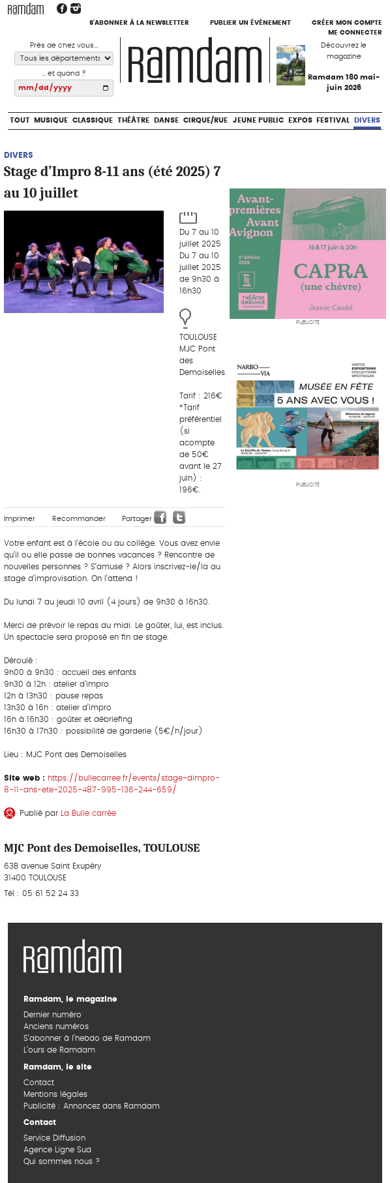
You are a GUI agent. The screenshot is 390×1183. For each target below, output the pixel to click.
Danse (166, 120)
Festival (333, 120)
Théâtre (133, 120)
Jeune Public (258, 120)
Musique (51, 120)
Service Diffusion (54, 1138)
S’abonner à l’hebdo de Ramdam (87, 1038)
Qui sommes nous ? (61, 1161)
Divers (367, 120)
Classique (92, 120)
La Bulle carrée (88, 813)
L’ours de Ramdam (59, 1050)
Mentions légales (55, 1094)
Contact (38, 1082)
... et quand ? (64, 73)
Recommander (79, 518)
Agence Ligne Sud (57, 1150)
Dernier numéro (52, 1015)
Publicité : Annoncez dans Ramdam (91, 1106)
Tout (20, 120)
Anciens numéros (56, 1026)
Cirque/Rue (205, 120)
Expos (300, 120)
